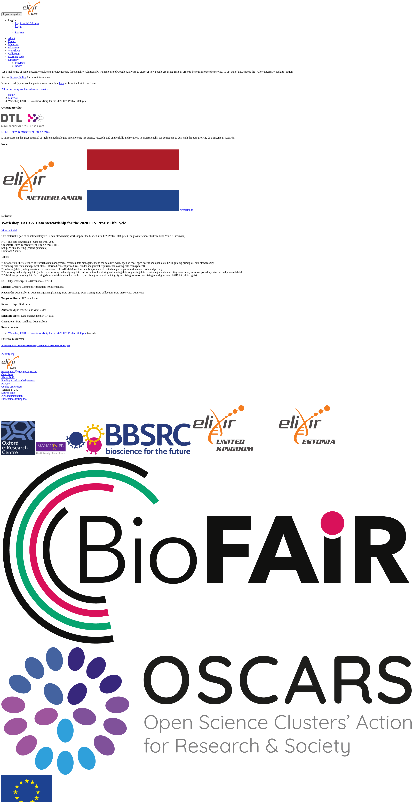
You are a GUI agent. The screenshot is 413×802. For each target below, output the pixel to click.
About (11, 38)
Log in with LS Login (27, 23)
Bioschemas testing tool (14, 398)
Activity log (7, 353)
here (61, 83)
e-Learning (14, 47)
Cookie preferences (11, 386)
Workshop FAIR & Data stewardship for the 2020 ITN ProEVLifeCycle (47, 333)
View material (9, 230)
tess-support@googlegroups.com (19, 371)
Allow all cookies (38, 89)
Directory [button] (13, 59)
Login (18, 26)
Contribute (7, 374)
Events (12, 41)
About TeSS (7, 377)
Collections (14, 53)
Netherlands (97, 209)
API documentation (12, 395)
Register (19, 32)
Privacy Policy (18, 77)
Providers (20, 62)
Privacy (5, 383)
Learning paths (16, 56)
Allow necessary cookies (14, 89)
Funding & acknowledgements (18, 380)
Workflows (14, 50)
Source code (8, 392)
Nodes (18, 65)
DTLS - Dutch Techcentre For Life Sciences (25, 131)
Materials (13, 44)
